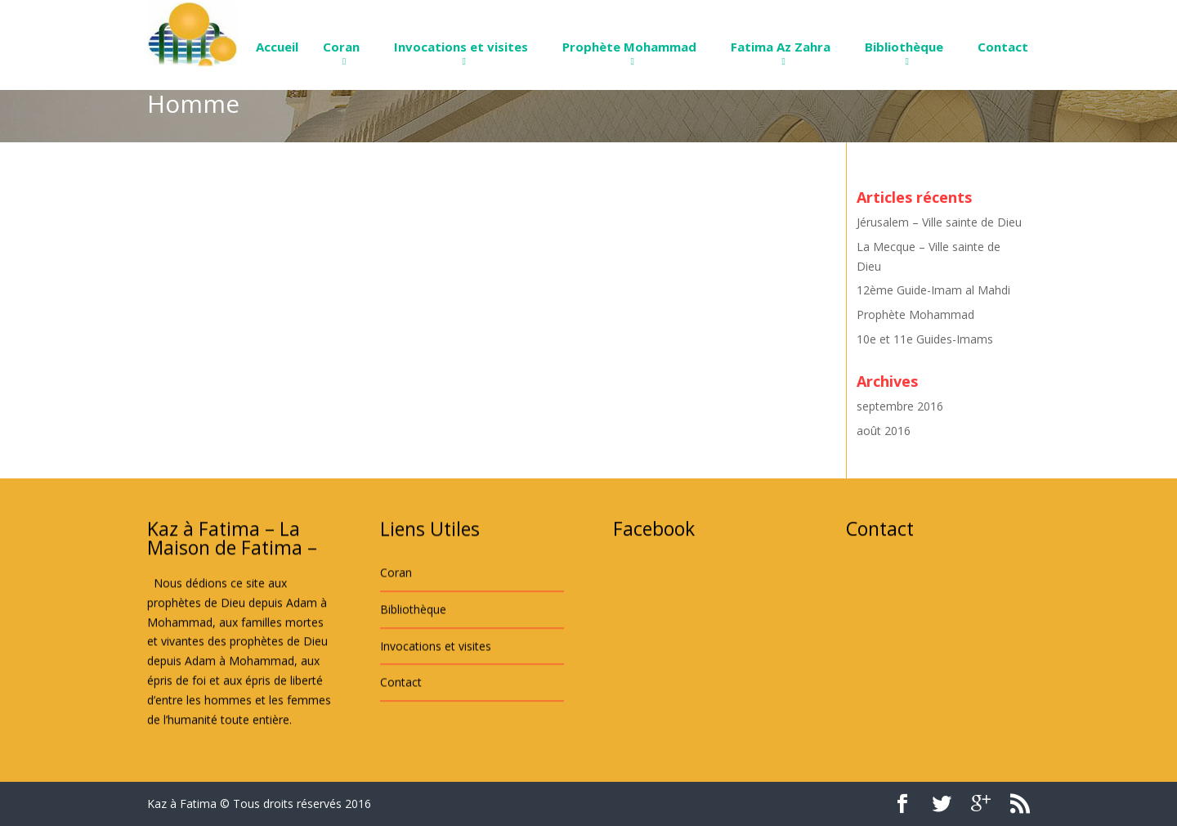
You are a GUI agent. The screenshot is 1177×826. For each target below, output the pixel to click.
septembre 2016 (900, 406)
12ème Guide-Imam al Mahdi (933, 290)
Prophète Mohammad (629, 46)
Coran (341, 46)
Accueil (277, 46)
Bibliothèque (904, 46)
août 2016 (884, 430)
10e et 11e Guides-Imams (925, 339)
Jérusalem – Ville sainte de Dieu (939, 222)
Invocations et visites (461, 46)
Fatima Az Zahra (780, 46)
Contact (1003, 46)
